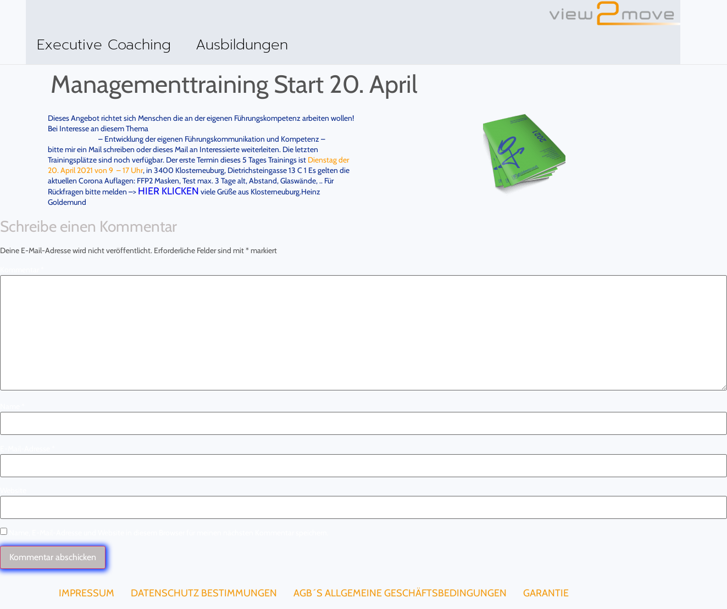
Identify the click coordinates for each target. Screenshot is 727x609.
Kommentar (22, 269)
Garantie (546, 592)
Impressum (86, 592)
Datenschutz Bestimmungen (204, 592)
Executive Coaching (104, 44)
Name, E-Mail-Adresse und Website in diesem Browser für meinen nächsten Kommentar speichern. (169, 532)
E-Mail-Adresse (27, 448)
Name (12, 406)
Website (13, 490)
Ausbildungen (242, 44)
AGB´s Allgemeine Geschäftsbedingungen (400, 592)
